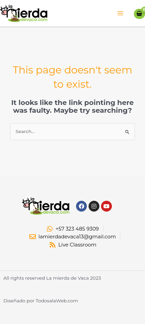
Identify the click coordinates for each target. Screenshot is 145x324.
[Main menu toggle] (120, 13)
